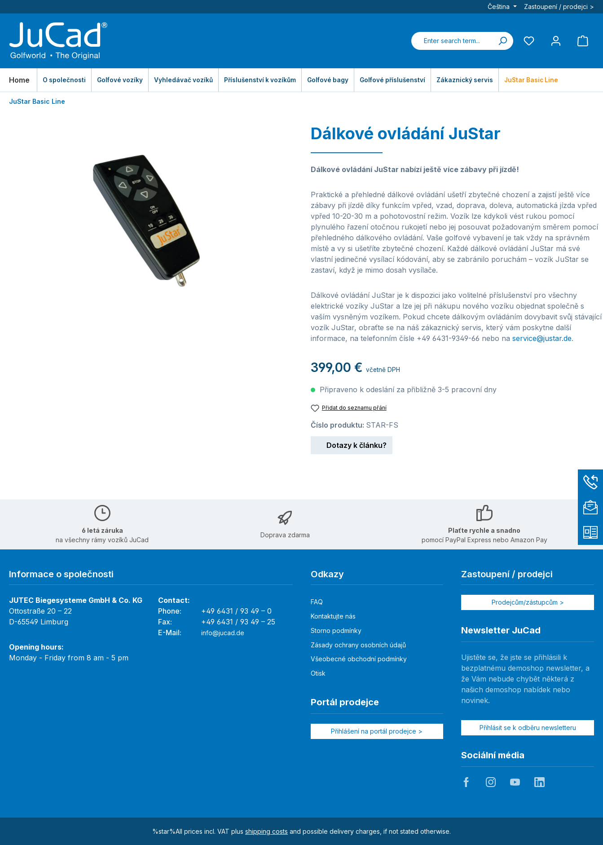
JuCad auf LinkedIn (539, 782)
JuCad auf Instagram (491, 782)
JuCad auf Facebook (466, 782)
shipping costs (266, 831)
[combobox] (451, 41)
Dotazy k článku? (352, 444)
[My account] (556, 40)
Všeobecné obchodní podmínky (359, 659)
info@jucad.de (222, 633)
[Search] (502, 41)
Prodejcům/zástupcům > (528, 602)
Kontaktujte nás (333, 616)
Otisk (318, 673)
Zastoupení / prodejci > (559, 6)
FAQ (317, 602)
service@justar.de (542, 338)
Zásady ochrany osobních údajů (358, 645)
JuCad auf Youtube (515, 782)
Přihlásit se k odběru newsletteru (528, 727)
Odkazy (327, 574)
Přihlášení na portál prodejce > (377, 731)
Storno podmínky (336, 630)
